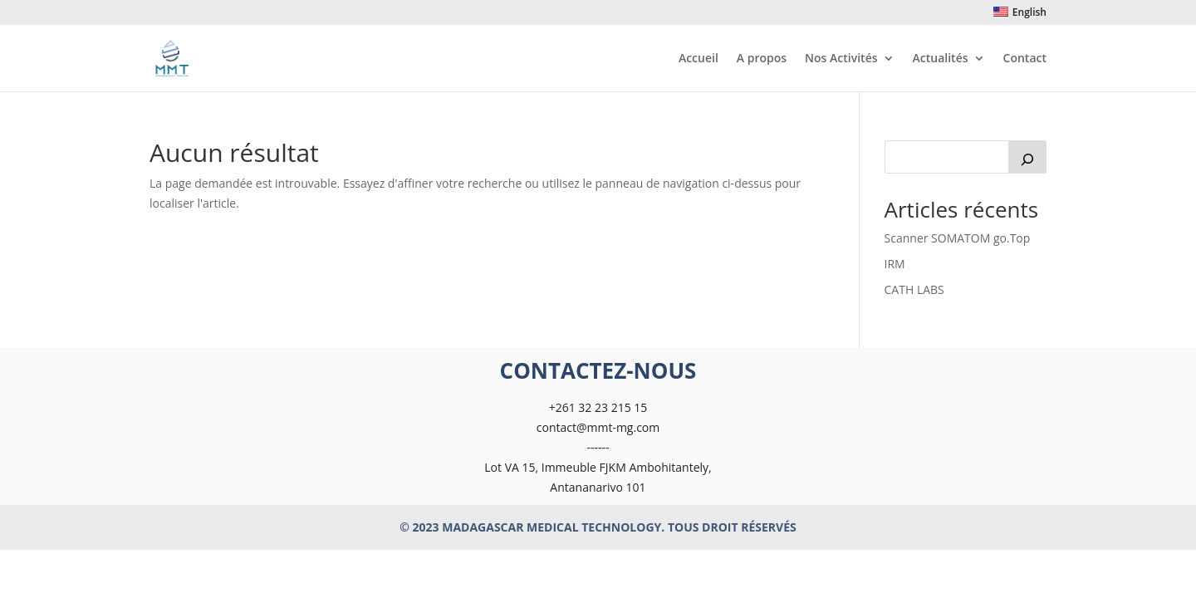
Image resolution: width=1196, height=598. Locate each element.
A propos (762, 59)
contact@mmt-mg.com (598, 427)
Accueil (698, 59)
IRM (895, 264)
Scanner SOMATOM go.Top (958, 238)
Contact (1024, 59)
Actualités (940, 59)
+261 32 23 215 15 (598, 407)
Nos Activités (841, 59)
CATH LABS (914, 289)
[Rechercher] (1027, 157)
